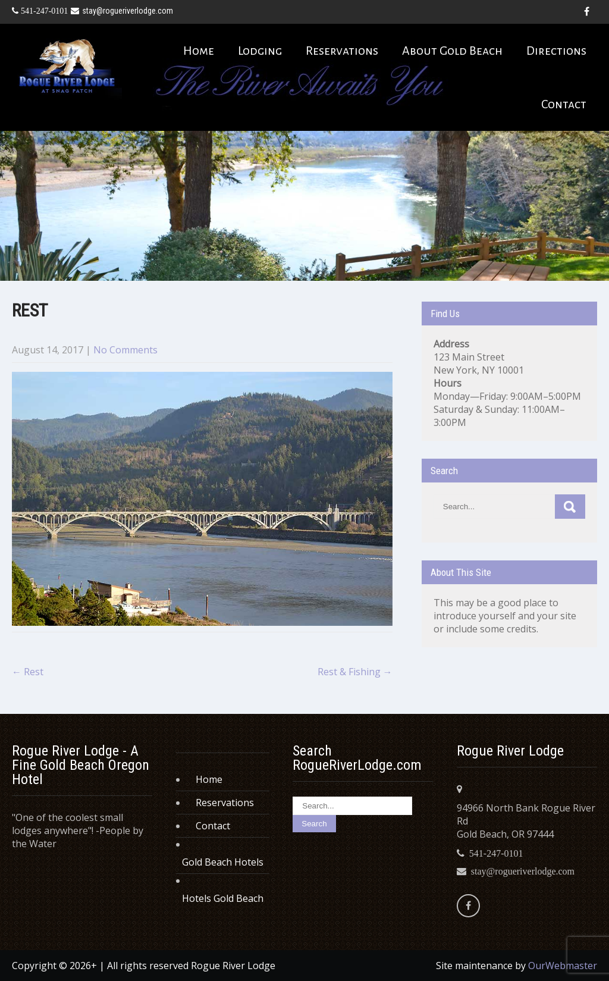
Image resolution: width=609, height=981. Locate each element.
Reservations (342, 50)
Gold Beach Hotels (222, 862)
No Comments (125, 349)
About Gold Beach (452, 50)
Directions (556, 50)
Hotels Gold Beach (222, 898)
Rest (27, 671)
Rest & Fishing (355, 671)
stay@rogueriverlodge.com (122, 10)
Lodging (260, 50)
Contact (563, 104)
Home (198, 50)
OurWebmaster (562, 965)
